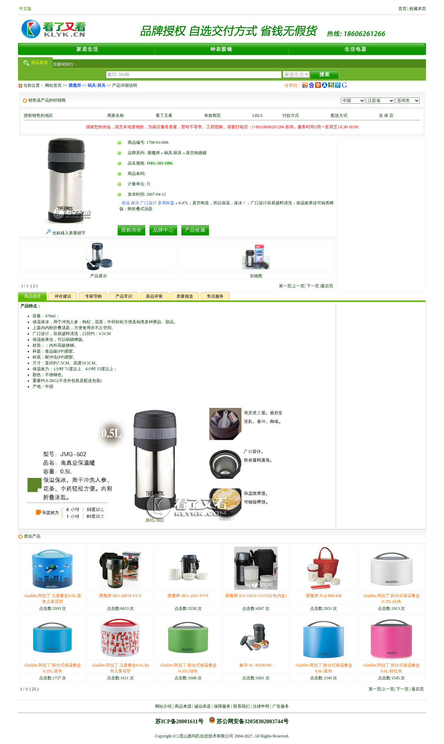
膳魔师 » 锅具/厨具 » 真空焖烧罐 (177, 152)
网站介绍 (163, 706)
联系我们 (241, 706)
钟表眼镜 (221, 49)
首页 (402, 8)
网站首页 (53, 85)
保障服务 (222, 706)
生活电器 (356, 49)
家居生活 (87, 49)
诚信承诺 (202, 706)
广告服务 (280, 706)
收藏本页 (417, 8)
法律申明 (261, 706)
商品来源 (183, 706)
